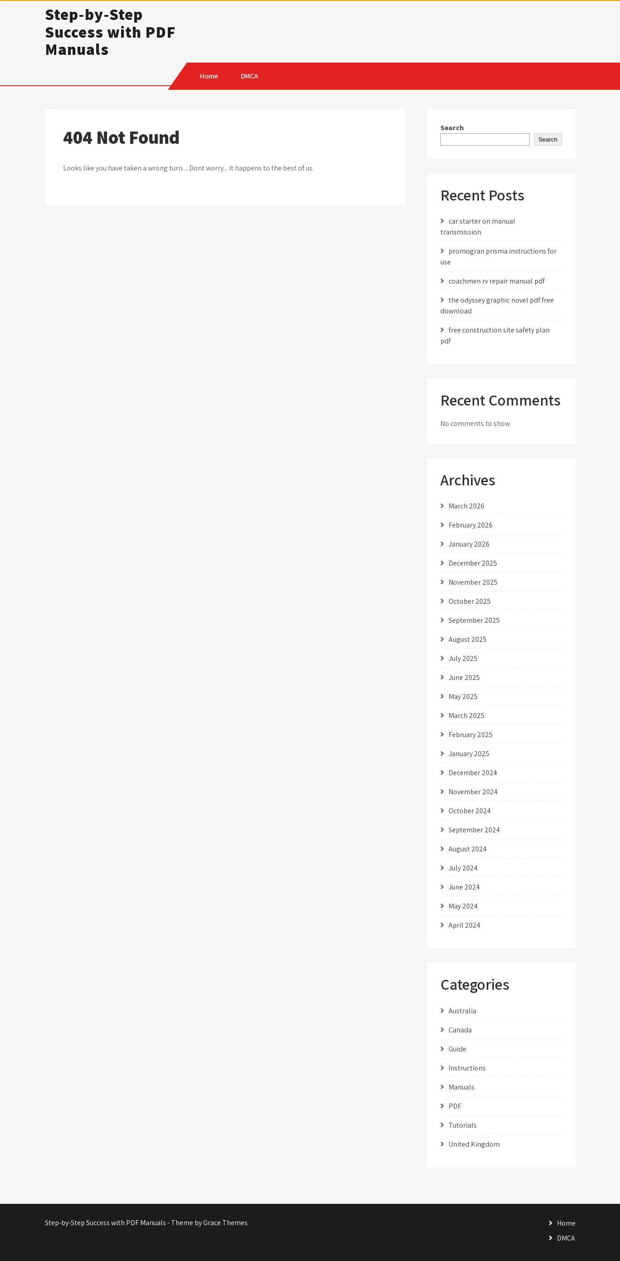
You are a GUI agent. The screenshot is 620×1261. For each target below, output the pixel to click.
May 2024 (463, 906)
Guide (457, 1049)
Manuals (461, 1087)
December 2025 (473, 563)
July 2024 (463, 868)
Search (452, 127)
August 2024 (468, 849)
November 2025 (473, 582)
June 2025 (464, 677)
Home (209, 76)
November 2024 (473, 792)
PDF (455, 1106)
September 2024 (474, 830)
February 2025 (471, 734)
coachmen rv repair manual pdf (497, 281)
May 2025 (463, 696)
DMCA (249, 76)
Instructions (467, 1068)
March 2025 (466, 715)
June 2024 (464, 887)
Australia (462, 1011)
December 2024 (473, 772)
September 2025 (474, 620)
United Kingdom (474, 1144)
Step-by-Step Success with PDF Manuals (110, 31)
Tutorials (463, 1125)
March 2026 (466, 506)
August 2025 (468, 639)
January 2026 (469, 544)
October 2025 (470, 601)
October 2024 (470, 811)
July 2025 (463, 658)
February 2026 (471, 525)
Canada (460, 1030)
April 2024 (464, 925)
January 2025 (469, 753)
